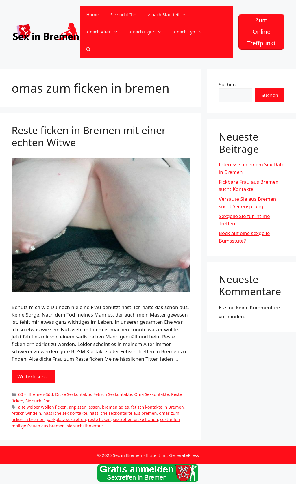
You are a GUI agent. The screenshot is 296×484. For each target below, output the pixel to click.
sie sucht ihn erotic (85, 426)
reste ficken (99, 419)
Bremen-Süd (41, 394)
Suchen (227, 84)
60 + (22, 394)
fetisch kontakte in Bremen (157, 407)
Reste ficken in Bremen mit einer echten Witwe (89, 136)
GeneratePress (184, 455)
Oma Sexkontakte (151, 394)
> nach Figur (149, 31)
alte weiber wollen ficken (42, 407)
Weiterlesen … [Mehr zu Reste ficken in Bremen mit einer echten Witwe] (33, 376)
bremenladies (115, 407)
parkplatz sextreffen (66, 419)
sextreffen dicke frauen (135, 419)
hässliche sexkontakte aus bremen (123, 413)
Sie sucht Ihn (123, 14)
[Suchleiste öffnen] (88, 49)
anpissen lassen (84, 407)
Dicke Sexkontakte (73, 394)
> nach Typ (190, 31)
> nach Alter (104, 31)
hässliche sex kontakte (65, 413)
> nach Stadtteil (170, 14)
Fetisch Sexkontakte (112, 394)
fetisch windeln (26, 413)
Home (92, 14)
